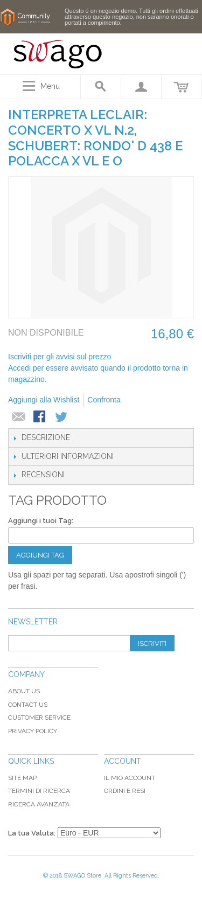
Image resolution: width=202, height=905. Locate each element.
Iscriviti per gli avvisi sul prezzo (59, 356)
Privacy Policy (32, 731)
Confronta (103, 399)
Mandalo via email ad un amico (19, 417)
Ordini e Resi (124, 791)
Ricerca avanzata (38, 804)
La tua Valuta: (31, 833)
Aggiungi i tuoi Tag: (40, 521)
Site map (22, 778)
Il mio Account (129, 778)
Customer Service (39, 717)
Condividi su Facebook (40, 417)
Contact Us (27, 704)
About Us (24, 691)
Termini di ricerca (39, 791)
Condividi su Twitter (62, 417)
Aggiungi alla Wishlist (43, 399)
